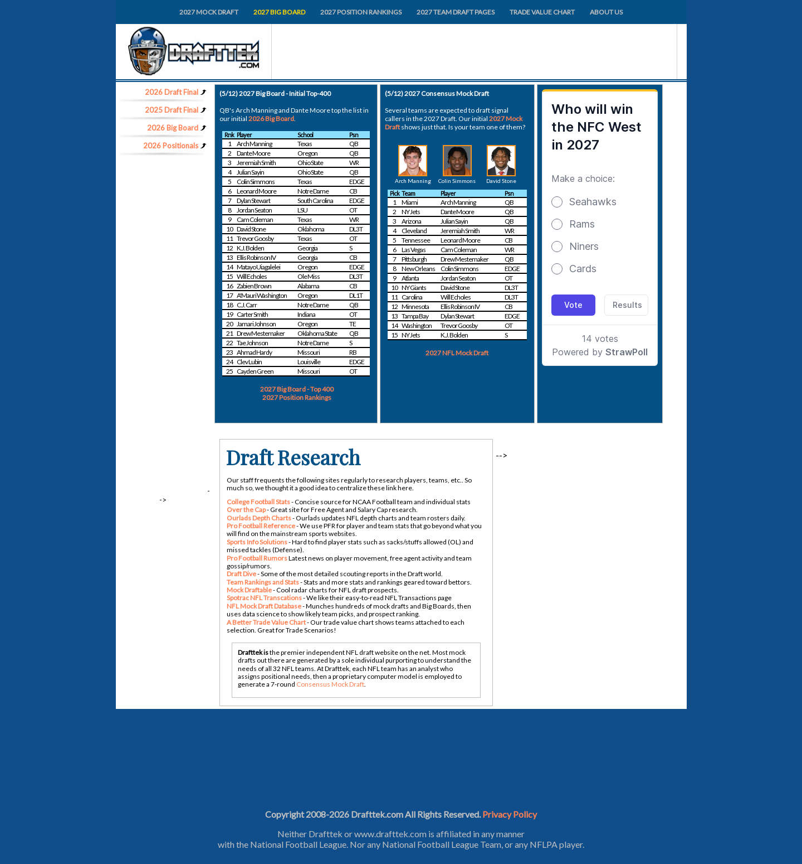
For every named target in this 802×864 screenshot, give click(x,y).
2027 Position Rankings (296, 397)
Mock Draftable (249, 590)
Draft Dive (241, 573)
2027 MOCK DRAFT (208, 12)
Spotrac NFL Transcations (264, 597)
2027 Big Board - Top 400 (297, 389)
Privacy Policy (509, 814)
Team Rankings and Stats (263, 582)
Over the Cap (246, 509)
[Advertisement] (161, 326)
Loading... (600, 236)
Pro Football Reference (261, 526)
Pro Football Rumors (257, 558)
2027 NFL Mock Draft (457, 353)
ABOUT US (606, 12)
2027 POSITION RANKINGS (361, 12)
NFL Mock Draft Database (264, 606)
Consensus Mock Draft (330, 684)
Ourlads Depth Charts (259, 518)
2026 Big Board (271, 118)
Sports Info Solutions (257, 542)
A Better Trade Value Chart (266, 622)
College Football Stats (258, 502)
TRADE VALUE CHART (542, 12)
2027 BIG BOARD (279, 12)
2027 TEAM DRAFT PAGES (456, 12)
